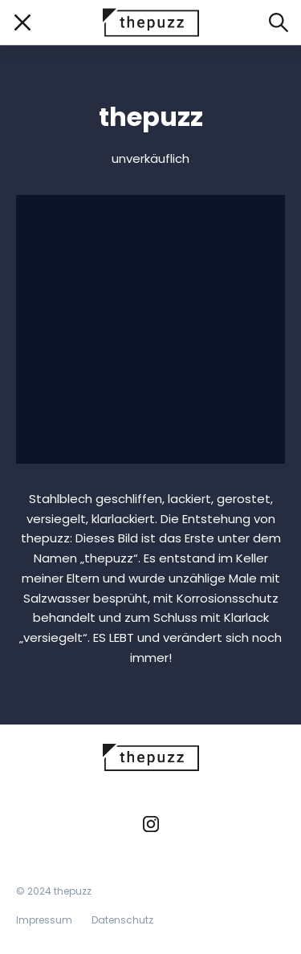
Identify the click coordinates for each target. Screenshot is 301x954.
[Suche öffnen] (278, 22)
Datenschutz (122, 920)
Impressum (44, 920)
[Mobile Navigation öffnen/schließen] (22, 22)
